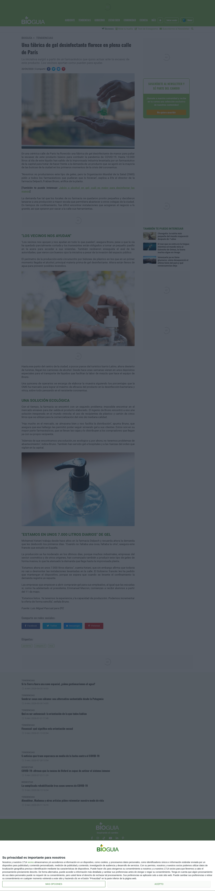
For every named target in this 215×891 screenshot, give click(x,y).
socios (31, 862)
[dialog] (107, 866)
